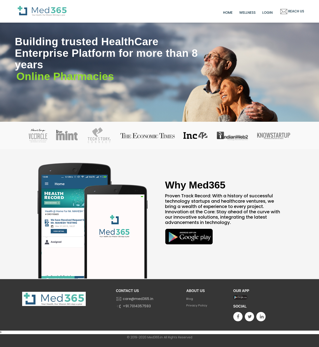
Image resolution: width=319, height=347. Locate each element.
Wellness (247, 12)
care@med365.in (134, 298)
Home (228, 12)
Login (267, 12)
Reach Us (291, 11)
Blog (189, 299)
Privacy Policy (196, 305)
